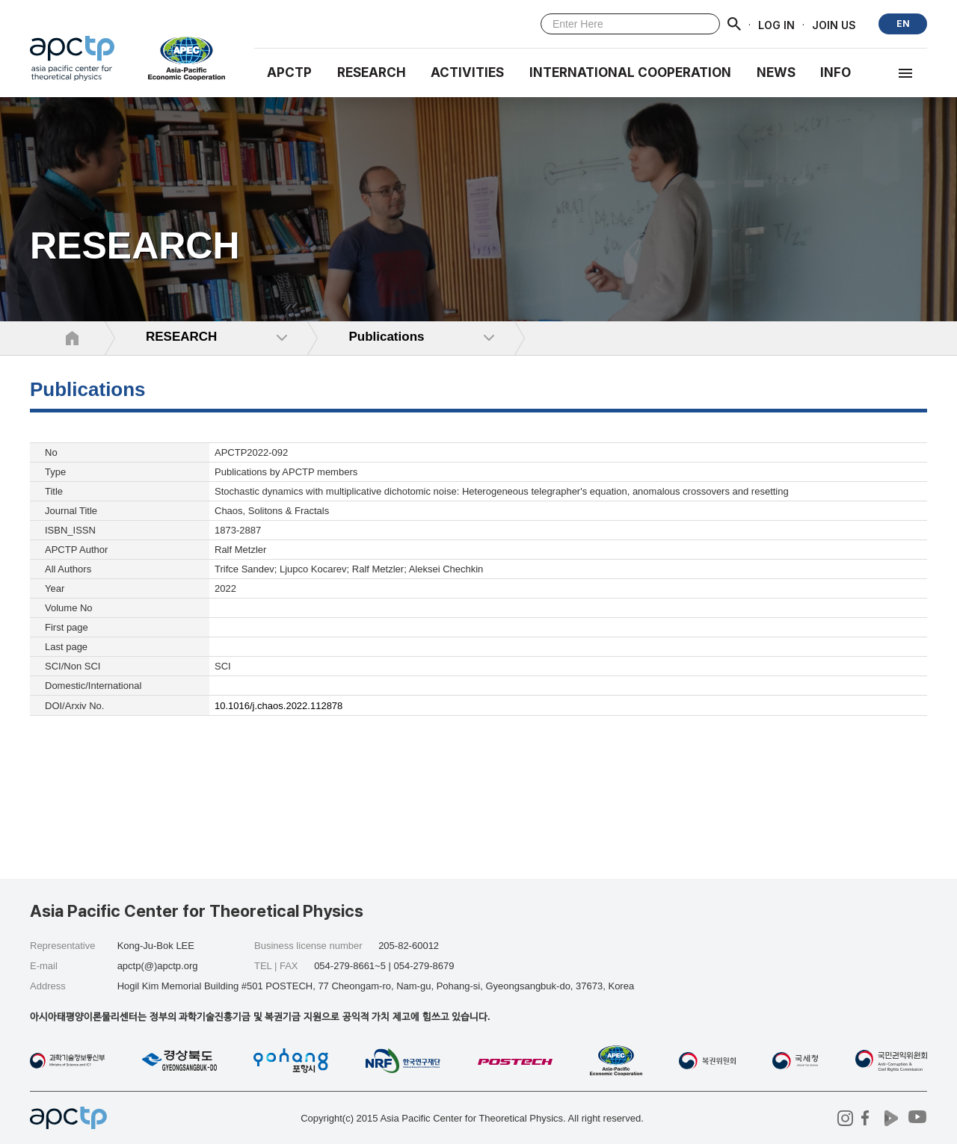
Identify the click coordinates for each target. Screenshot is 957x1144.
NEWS (776, 72)
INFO (835, 72)
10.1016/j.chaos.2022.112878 (278, 705)
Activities (467, 72)
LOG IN (776, 24)
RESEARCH (371, 72)
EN (903, 23)
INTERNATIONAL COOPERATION (630, 72)
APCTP (289, 72)
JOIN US (834, 24)
